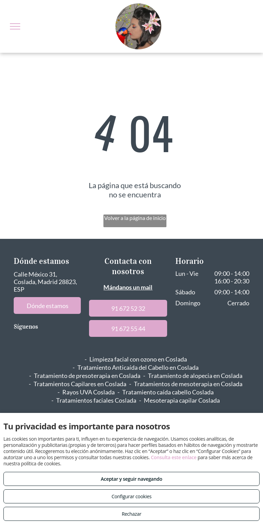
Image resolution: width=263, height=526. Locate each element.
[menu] (15, 26)
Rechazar (131, 514)
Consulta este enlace (173, 457)
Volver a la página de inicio (135, 218)
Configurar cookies (132, 496)
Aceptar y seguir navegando (131, 479)
